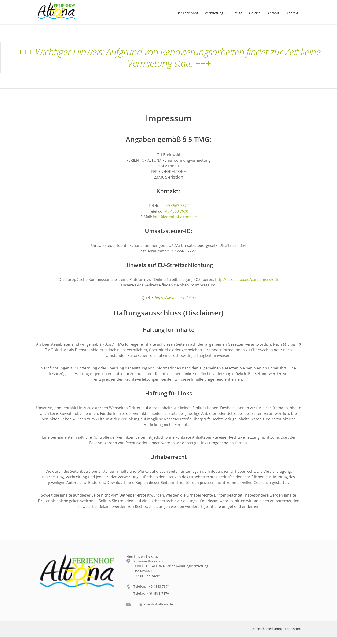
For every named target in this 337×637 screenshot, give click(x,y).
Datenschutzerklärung (267, 628)
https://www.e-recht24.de (175, 297)
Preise (237, 13)
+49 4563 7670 (175, 211)
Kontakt (292, 13)
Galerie (254, 13)
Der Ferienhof (187, 13)
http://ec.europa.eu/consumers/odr (246, 279)
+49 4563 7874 (176, 205)
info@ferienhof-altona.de (175, 216)
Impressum (293, 628)
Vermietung (214, 13)
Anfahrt (273, 13)
